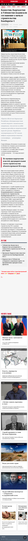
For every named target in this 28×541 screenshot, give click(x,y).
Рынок (11, 24)
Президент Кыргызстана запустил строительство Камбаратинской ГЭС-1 (13, 254)
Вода (7, 26)
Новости (3, 7)
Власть (10, 26)
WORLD (14, 4)
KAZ (2, 4)
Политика (15, 26)
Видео (13, 7)
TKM (8, 4)
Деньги (20, 24)
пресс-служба (14, 77)
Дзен (18, 273)
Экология (3, 26)
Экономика (15, 24)
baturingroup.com (14, 539)
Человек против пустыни (7, 507)
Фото (18, 7)
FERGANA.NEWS (14, 1)
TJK (6, 4)
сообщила (13, 188)
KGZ (4, 4)
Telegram (10, 273)
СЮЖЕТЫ (24, 7)
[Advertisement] (14, 297)
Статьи (8, 7)
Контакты (3, 536)
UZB (11, 4)
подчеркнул (4, 104)
